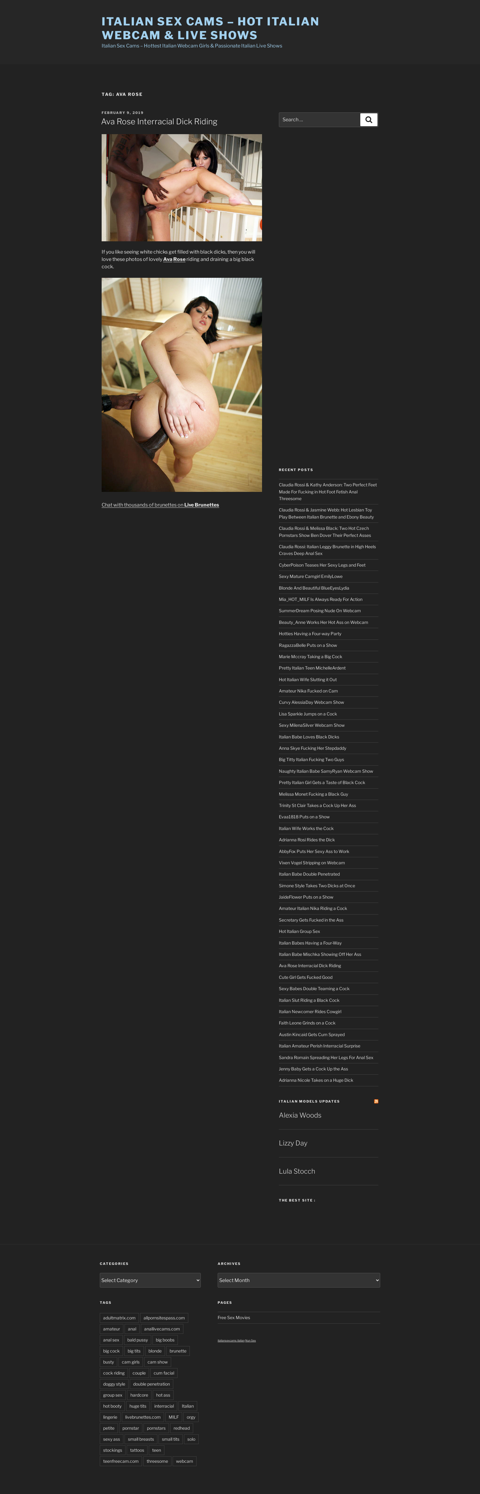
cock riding (114, 1372)
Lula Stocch (297, 1171)
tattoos (137, 1450)
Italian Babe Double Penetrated (309, 874)
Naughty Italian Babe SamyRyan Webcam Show (326, 771)
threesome (157, 1461)
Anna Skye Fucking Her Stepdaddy (312, 748)
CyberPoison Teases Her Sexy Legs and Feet (322, 565)
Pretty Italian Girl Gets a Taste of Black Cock (322, 782)
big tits (134, 1350)
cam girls (131, 1361)
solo (191, 1439)
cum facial (164, 1372)
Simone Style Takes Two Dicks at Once (317, 885)
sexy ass (111, 1439)
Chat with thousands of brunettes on (160, 505)
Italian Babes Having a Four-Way (310, 942)
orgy (191, 1417)
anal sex (111, 1339)
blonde (155, 1350)
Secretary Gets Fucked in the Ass (311, 919)
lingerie (110, 1417)
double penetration (151, 1383)
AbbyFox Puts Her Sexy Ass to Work (314, 851)
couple (139, 1372)
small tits (170, 1439)
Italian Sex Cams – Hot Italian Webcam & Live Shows (210, 28)
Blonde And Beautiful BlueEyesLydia (314, 587)
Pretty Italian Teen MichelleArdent (312, 667)
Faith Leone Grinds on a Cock (307, 1022)
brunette (178, 1350)
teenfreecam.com (121, 1461)
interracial (164, 1406)
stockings (112, 1450)
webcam (184, 1461)
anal (132, 1328)
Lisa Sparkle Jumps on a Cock (308, 713)
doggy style (114, 1383)
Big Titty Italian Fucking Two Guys (311, 759)
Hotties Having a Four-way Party (310, 633)
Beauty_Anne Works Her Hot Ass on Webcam (323, 622)
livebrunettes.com (143, 1417)
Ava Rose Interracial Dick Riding (159, 121)
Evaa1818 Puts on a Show (304, 816)
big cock (111, 1350)
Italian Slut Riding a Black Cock (309, 1000)
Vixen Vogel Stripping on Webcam (312, 862)
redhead (182, 1428)
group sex (112, 1395)
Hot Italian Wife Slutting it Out (308, 679)
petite (108, 1428)
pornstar (130, 1428)
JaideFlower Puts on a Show (306, 897)
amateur (111, 1328)
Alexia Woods (300, 1115)
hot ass (163, 1395)
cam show (158, 1361)
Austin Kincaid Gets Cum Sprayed (312, 1034)
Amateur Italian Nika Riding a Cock (313, 908)
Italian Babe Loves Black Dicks (309, 736)
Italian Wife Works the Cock (306, 828)
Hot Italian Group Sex (299, 931)
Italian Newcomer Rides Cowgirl (310, 1011)
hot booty (112, 1406)
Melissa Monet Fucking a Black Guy (313, 794)
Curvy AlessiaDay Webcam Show (311, 702)
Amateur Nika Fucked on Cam (308, 690)
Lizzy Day (293, 1143)
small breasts (141, 1439)
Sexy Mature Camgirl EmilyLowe (311, 576)
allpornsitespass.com (164, 1317)
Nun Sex (250, 1340)
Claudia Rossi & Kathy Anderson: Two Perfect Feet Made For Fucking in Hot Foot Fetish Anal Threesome (328, 491)
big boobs (165, 1339)
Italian (188, 1406)
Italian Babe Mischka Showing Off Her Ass (320, 954)
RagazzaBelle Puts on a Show (308, 645)
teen (156, 1450)
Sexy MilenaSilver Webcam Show (312, 725)
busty (108, 1361)
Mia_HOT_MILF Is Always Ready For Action (320, 599)
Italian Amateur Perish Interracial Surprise (319, 1045)
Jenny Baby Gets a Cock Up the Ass (313, 1068)
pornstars (156, 1428)
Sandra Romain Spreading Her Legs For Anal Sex (326, 1057)
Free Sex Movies (234, 1317)
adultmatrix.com (119, 1317)
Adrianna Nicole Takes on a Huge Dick (316, 1080)
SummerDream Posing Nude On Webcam (320, 610)
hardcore (139, 1395)
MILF (174, 1417)
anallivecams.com (162, 1328)
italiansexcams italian (231, 1340)
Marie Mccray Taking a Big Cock (310, 656)
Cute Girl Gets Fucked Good (305, 977)
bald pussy (137, 1339)
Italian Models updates (309, 1101)
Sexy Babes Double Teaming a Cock (314, 988)
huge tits (137, 1406)
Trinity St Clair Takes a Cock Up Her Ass (317, 805)
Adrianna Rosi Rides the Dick (307, 839)
